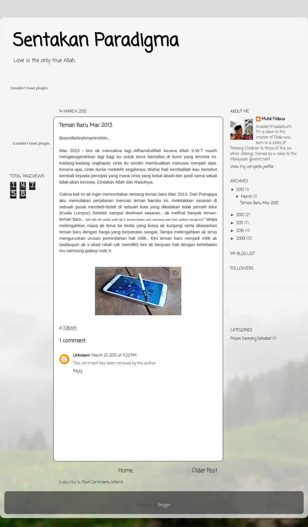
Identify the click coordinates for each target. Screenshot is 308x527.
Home (126, 471)
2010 (240, 231)
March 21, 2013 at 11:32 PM (114, 356)
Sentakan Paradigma (95, 41)
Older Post (204, 471)
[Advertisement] (115, 109)
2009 (241, 239)
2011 (240, 223)
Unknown (81, 356)
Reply (77, 371)
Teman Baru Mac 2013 (259, 203)
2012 (240, 215)
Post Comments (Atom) (102, 482)
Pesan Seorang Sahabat (250, 339)
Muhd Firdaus (273, 119)
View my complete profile (251, 167)
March (247, 197)
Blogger (164, 505)
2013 (240, 190)
